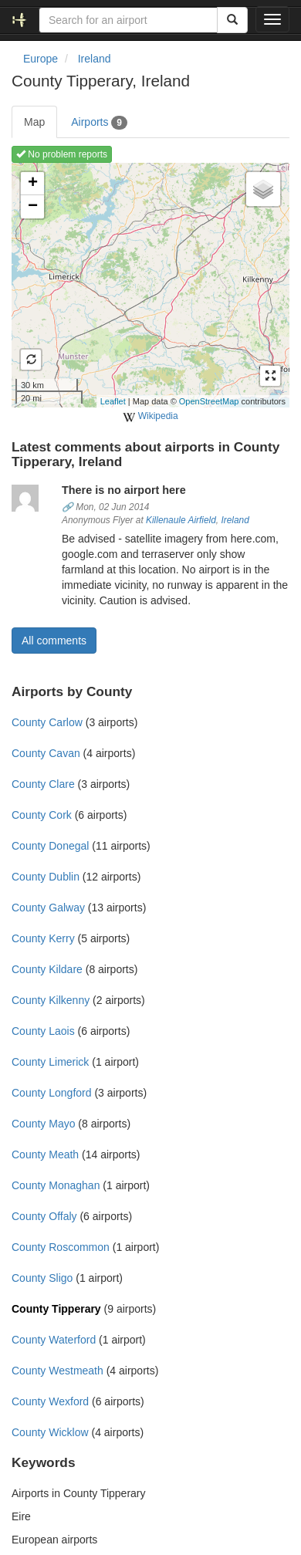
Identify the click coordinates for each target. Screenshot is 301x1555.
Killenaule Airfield (181, 520)
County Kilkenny (51, 1000)
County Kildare (47, 969)
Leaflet (113, 401)
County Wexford (50, 1401)
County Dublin (45, 876)
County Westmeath (57, 1370)
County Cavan (46, 753)
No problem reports (61, 154)
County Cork (42, 815)
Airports (99, 123)
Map (34, 122)
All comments (54, 640)
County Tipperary (56, 1309)
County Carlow (47, 722)
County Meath (45, 1154)
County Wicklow (50, 1432)
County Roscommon (61, 1247)
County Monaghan (56, 1185)
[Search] (232, 20)
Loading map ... (149, 284)
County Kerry (43, 938)
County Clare (43, 784)
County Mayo (43, 1123)
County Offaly (44, 1216)
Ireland (235, 520)
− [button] (33, 206)
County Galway (48, 907)
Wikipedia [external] (150, 417)
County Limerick (50, 1062)
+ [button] (33, 183)
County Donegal (50, 846)
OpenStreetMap (209, 401)
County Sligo (42, 1278)
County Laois (43, 1031)
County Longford (52, 1093)
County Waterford (54, 1340)
